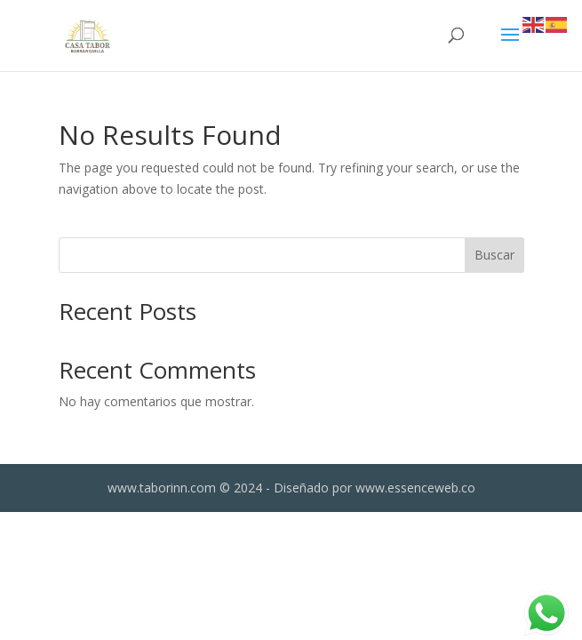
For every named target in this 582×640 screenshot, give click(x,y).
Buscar (494, 254)
